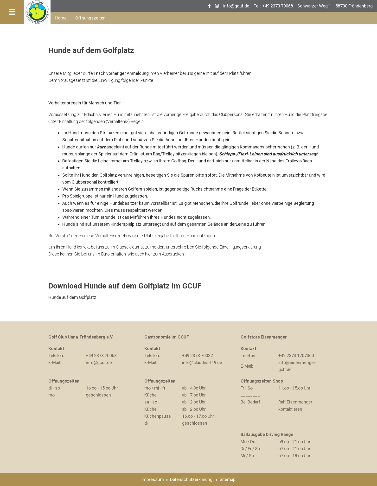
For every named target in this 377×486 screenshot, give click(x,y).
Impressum (152, 479)
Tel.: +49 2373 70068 (273, 5)
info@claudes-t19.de (202, 362)
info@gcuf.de (236, 5)
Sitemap (228, 479)
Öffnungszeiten (90, 17)
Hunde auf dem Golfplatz (72, 297)
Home (61, 17)
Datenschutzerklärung (191, 479)
